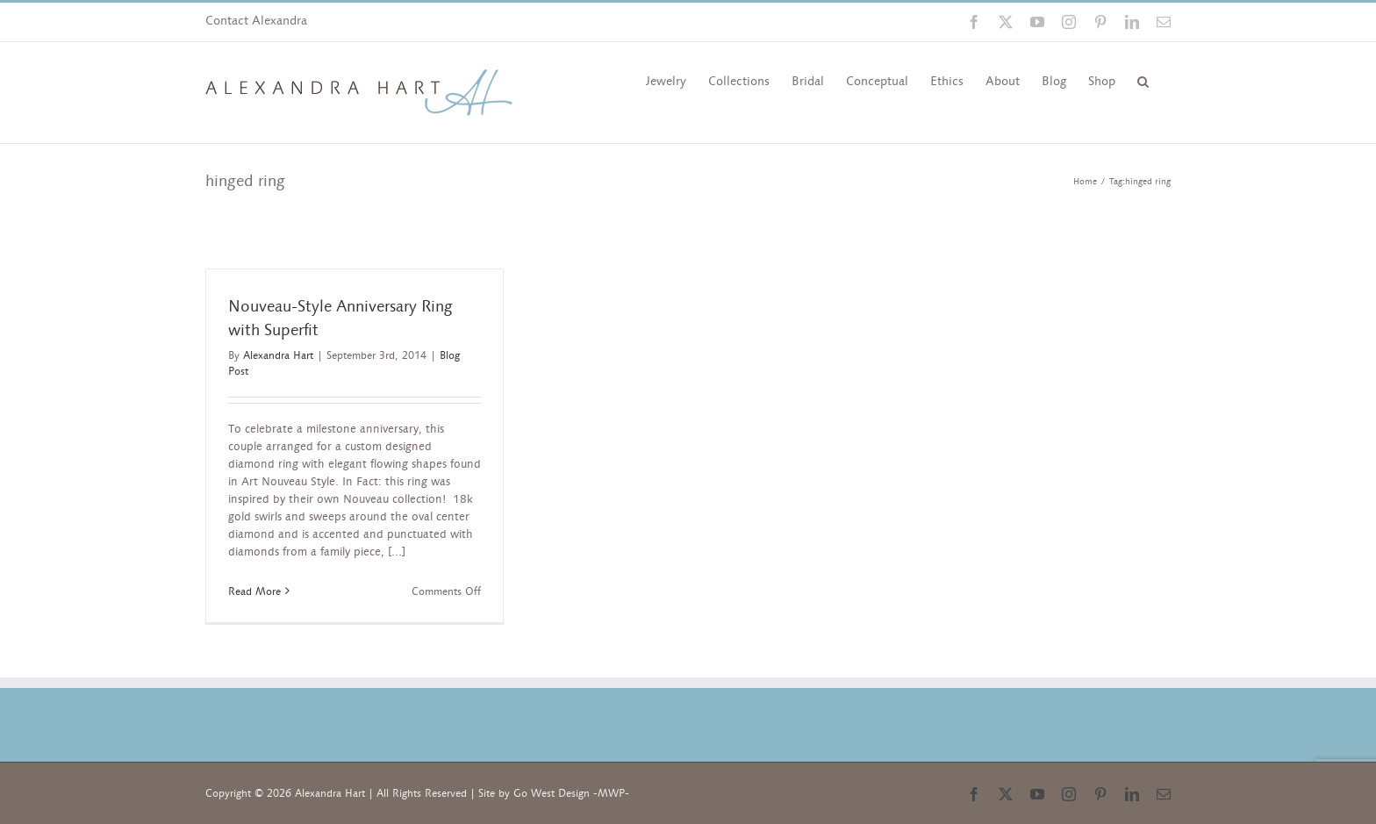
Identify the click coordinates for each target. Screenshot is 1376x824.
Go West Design (551, 793)
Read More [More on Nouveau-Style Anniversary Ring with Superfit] (254, 591)
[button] (1143, 80)
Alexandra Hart (278, 355)
